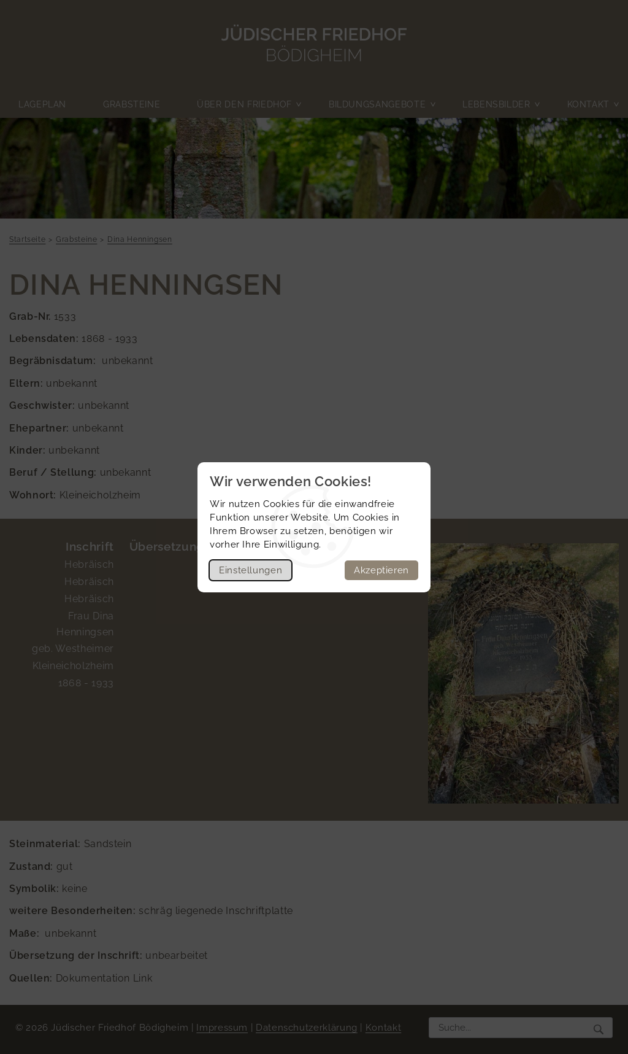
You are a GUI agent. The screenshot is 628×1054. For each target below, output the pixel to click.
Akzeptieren (381, 570)
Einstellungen (250, 570)
